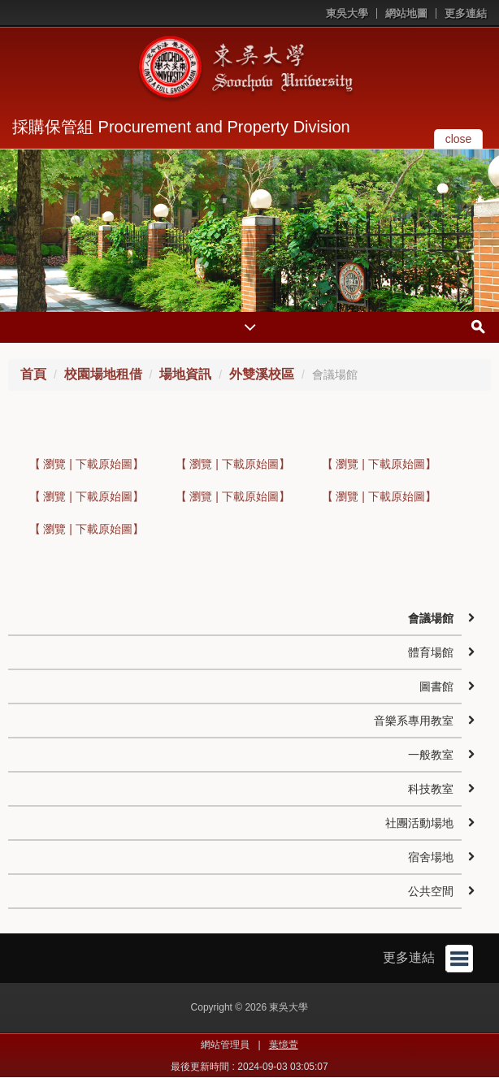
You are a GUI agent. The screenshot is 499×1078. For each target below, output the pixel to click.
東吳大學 (347, 13)
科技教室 (430, 788)
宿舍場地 (430, 857)
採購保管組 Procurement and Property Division (181, 127)
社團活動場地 (419, 822)
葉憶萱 (283, 1044)
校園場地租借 (103, 374)
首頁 (33, 374)
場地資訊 (185, 374)
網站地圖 (406, 13)
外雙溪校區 (261, 374)
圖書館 (436, 686)
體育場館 (430, 652)
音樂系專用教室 (413, 720)
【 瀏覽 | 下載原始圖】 (86, 463)
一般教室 (430, 754)
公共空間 (430, 891)
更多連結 (466, 13)
